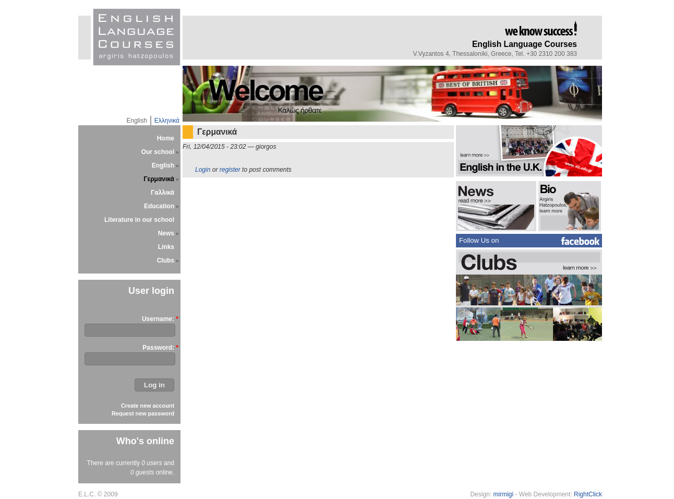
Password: (158, 347)
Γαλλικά (162, 192)
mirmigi (503, 494)
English (137, 120)
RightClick (588, 494)
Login (202, 169)
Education (159, 206)
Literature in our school (139, 219)
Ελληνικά (166, 120)
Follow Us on (479, 240)
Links (166, 247)
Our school (157, 152)
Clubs (165, 260)
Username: (158, 319)
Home (165, 138)
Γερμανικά (158, 179)
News (166, 233)
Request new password (143, 413)
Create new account (147, 405)
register (230, 169)
